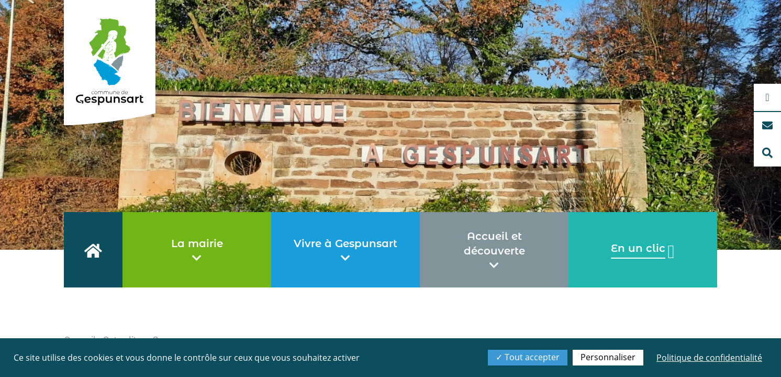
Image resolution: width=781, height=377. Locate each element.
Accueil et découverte (494, 250)
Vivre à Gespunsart (345, 250)
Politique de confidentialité (709, 357)
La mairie (197, 250)
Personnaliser (608, 357)
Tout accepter (528, 357)
